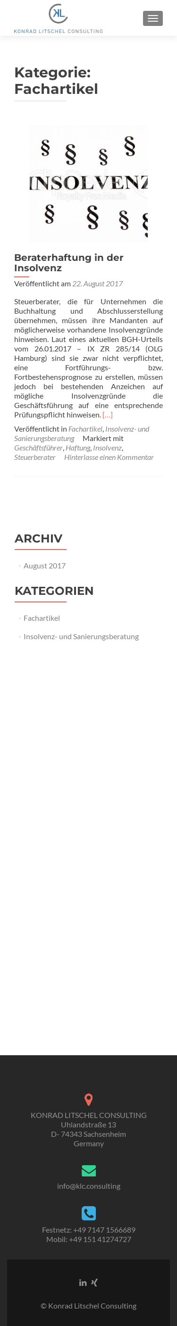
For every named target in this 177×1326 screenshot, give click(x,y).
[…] (107, 414)
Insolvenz (107, 447)
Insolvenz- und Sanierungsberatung (81, 636)
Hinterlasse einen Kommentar (109, 456)
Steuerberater (35, 456)
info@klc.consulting (88, 1185)
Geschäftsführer (38, 447)
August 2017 (45, 565)
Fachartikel (85, 428)
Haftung (78, 447)
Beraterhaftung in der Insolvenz (69, 263)
